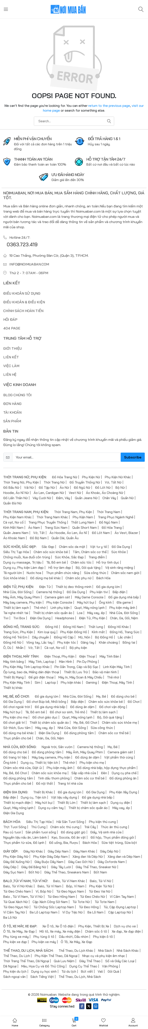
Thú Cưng (38, 827)
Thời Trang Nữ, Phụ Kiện (21, 482)
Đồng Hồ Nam (73, 627)
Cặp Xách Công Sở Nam (50, 902)
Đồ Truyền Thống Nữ (84, 482)
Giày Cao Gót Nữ (80, 862)
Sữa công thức (95, 573)
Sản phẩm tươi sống (41, 832)
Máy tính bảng (13, 662)
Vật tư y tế (98, 547)
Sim (37, 682)
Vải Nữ (29, 487)
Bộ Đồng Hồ (104, 637)
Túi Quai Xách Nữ (15, 902)
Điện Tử (45, 587)
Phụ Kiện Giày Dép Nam (50, 856)
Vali (100, 971)
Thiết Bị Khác (43, 792)
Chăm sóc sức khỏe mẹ (119, 722)
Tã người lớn (12, 573)
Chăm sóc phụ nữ (79, 578)
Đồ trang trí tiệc (15, 757)
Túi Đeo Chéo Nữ (92, 897)
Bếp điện (119, 592)
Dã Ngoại (9, 966)
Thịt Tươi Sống (14, 827)
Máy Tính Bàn (109, 656)
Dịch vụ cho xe (125, 926)
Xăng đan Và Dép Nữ (87, 856)
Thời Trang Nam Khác (52, 517)
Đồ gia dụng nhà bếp (123, 597)
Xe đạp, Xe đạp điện (126, 931)
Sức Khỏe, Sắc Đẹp (69, 557)
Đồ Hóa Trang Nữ (64, 477)
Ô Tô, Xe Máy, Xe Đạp (19, 931)
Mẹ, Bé (101, 696)
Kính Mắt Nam (13, 527)
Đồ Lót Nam (101, 533)
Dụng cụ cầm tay (51, 808)
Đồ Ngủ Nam (108, 522)
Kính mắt (98, 632)
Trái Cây (90, 827)
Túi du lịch (68, 971)
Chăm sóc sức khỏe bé (51, 552)
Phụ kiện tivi (99, 592)
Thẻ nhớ (40, 608)
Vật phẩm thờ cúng (118, 757)
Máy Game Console (89, 597)
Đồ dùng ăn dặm (82, 707)
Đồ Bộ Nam (38, 538)
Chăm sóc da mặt (72, 547)
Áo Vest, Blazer (126, 533)
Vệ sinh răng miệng (119, 568)
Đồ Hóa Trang (112, 527)
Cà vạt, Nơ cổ (13, 522)
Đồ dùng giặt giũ (73, 832)
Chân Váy (109, 498)
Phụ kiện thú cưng (102, 822)
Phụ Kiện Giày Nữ (15, 856)
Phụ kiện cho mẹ (15, 717)
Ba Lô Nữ (10, 917)
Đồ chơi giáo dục (45, 717)
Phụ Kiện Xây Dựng (123, 792)
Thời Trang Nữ (54, 482)
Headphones (64, 618)
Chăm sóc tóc (81, 562)
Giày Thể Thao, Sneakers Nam (66, 872)
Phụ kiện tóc (66, 642)
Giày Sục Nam (13, 872)
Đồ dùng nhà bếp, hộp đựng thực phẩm (106, 768)
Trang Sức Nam (56, 527)
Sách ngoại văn (14, 977)
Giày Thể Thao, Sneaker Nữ (96, 867)
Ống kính (105, 602)
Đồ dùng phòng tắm (79, 733)
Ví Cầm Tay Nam (122, 897)
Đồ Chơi (134, 702)
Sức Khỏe (118, 552)
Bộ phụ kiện (78, 648)
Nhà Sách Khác (128, 950)
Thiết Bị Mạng (13, 677)
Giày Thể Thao (89, 961)
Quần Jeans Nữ (86, 498)
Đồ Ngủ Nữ (82, 487)
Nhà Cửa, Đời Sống (17, 592)
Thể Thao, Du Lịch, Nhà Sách (80, 977)
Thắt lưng (95, 627)
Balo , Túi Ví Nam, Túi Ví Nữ (23, 897)
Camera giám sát (57, 597)
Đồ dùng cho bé (123, 696)
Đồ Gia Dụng (121, 547)
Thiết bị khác (13, 688)
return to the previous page (109, 106)
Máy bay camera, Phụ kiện (22, 602)
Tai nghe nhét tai (15, 613)
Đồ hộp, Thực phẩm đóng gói (112, 837)
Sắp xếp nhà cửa (83, 773)
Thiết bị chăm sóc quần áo (52, 613)
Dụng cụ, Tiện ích (33, 797)
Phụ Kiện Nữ (91, 477)
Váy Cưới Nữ (42, 498)
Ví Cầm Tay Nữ (14, 912)
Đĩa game (124, 602)
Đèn (104, 773)
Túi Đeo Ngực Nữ (16, 907)
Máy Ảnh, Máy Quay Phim (21, 597)
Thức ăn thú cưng (114, 827)
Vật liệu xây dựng (64, 797)
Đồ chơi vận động (112, 707)
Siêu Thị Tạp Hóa (16, 552)
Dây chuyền (40, 637)
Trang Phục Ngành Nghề (115, 517)
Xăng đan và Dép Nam (124, 856)
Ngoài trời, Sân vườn (57, 747)
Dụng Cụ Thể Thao (83, 966)
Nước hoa (34, 573)
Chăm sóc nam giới (125, 573)
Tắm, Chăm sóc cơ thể (90, 552)
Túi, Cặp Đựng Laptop (120, 907)
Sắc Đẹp (48, 547)
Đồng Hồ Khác (118, 627)
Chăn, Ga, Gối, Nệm (124, 618)
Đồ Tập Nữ (47, 487)
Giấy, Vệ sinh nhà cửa (106, 832)
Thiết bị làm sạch (16, 608)
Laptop (50, 682)
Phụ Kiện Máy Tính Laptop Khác (26, 667)
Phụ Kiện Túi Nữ (100, 886)
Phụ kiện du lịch (14, 971)
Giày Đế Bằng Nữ (33, 867)
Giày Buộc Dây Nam (49, 862)
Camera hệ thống (49, 592)
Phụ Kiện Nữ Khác (118, 477)
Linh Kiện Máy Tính (116, 667)
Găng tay (87, 642)
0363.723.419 (22, 245)
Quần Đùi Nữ (12, 503)
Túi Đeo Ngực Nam (70, 891)
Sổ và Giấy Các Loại (119, 961)
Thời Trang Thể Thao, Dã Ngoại (26, 961)
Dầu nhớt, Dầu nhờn (73, 937)
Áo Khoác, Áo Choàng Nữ (104, 493)
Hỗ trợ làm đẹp (59, 568)
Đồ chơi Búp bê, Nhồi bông (46, 702)
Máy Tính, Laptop (41, 662)
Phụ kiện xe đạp (15, 942)
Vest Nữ (75, 493)
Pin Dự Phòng (87, 662)
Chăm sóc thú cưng (64, 827)
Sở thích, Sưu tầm (17, 728)
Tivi (5, 618)
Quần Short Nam (84, 527)
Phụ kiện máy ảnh (122, 608)
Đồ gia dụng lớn (108, 587)
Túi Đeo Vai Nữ (99, 891)
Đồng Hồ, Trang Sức (125, 632)
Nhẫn (19, 648)
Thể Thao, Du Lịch (16, 956)
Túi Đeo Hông (89, 907)
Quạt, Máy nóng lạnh (89, 608)
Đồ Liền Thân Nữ (15, 498)
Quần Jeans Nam (15, 533)
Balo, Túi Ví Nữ (100, 881)
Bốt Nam (100, 872)
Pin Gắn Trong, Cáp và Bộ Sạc (76, 667)
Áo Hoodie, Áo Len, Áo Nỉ (68, 533)
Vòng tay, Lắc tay (39, 642)
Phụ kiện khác (71, 682)
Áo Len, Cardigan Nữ (49, 493)
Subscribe (132, 457)
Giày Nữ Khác (33, 851)
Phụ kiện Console (59, 602)
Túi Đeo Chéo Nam (17, 891)
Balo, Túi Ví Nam (49, 886)
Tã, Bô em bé (56, 562)
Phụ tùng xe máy (16, 937)
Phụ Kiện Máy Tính (16, 682)
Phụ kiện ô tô (103, 937)
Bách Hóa (103, 578)
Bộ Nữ (120, 487)
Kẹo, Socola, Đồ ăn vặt (69, 837)
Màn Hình (65, 662)
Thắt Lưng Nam (82, 522)
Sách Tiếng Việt (42, 977)
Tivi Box (19, 618)
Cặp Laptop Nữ (119, 912)
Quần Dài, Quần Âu (65, 538)
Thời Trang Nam (108, 512)
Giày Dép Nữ (109, 851)
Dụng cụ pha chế (124, 773)
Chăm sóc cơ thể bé (114, 733)
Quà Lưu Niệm (64, 961)
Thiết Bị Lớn (66, 803)
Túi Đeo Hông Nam (61, 897)
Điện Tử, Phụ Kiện (92, 618)
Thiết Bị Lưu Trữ (76, 672)
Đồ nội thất (44, 783)
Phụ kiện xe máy (44, 942)
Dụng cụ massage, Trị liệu (22, 562)
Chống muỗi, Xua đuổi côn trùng (26, 557)
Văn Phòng (110, 966)
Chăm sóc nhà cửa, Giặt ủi (22, 768)
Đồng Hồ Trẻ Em (15, 637)
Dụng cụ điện (120, 803)
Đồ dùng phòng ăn (122, 778)
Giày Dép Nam (58, 851)
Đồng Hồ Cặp (64, 637)
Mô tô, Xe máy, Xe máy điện (59, 931)
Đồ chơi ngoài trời (16, 707)
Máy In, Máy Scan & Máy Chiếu (80, 677)
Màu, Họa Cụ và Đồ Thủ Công (43, 966)
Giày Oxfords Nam (111, 862)
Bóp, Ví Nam (75, 886)
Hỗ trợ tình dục (107, 562)
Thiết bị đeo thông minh (73, 587)
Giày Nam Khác (84, 851)
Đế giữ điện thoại (41, 677)
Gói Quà (113, 971)
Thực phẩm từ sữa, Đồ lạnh (23, 843)
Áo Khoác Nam (14, 538)
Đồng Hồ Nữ (12, 642)
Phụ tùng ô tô (43, 937)
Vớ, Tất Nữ (113, 482)
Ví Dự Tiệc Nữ (72, 912)
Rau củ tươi (12, 832)
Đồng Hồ (51, 627)
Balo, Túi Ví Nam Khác (69, 881)
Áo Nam (34, 527)
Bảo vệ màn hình (105, 672)
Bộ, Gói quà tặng (88, 568)
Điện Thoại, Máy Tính (117, 682)
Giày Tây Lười (61, 867)
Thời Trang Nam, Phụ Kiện (73, 512)
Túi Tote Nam (104, 902)
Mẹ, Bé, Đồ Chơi (85, 722)
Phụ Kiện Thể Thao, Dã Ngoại (56, 956)
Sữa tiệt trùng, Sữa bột (119, 843)
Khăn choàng (108, 642)
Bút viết (87, 971)
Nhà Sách (105, 950)
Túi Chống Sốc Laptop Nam (53, 907)
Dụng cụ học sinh (44, 971)
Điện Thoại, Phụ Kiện (59, 656)
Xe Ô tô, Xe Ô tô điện (58, 926)
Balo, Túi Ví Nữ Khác (18, 886)
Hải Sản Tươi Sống (70, 822)
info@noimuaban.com (29, 264)
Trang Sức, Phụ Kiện (18, 632)
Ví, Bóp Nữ (43, 891)
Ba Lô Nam (95, 912)
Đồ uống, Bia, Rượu (63, 843)
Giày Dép (9, 867)
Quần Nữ (127, 498)
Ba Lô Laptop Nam (44, 912)
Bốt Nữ (34, 872)
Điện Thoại (87, 656)
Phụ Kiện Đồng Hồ (73, 632)
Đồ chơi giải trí (14, 722)
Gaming (91, 682)
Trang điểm (97, 557)
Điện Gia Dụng (40, 618)
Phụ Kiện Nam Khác (17, 517)
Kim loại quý (47, 632)
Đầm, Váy (63, 498)
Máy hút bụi (85, 602)
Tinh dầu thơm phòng (54, 778)
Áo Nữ (64, 487)
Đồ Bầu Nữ (11, 487)
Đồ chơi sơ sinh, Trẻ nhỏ (67, 712)
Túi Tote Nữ (81, 902)
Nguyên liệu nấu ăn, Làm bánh (25, 837)
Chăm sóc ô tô (96, 931)
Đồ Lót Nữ (103, 487)
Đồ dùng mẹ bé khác (45, 578)
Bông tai (129, 642)
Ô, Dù (7, 648)
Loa (79, 613)
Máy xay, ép (96, 613)
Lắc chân (124, 637)
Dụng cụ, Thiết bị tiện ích (39, 762)
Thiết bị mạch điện (17, 803)
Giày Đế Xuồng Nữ (16, 862)
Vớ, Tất (39, 533)
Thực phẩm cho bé (17, 738)
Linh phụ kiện (60, 608)
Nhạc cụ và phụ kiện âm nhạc (103, 956)
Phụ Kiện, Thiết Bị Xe (93, 926)
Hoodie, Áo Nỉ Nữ (16, 493)
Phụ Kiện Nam (83, 517)
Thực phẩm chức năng (62, 573)
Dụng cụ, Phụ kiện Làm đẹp (23, 568)
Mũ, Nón (84, 637)
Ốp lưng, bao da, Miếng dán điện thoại (31, 672)
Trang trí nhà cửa (70, 783)
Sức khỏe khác (14, 578)
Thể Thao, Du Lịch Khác (76, 950)
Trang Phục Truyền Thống (47, 522)
